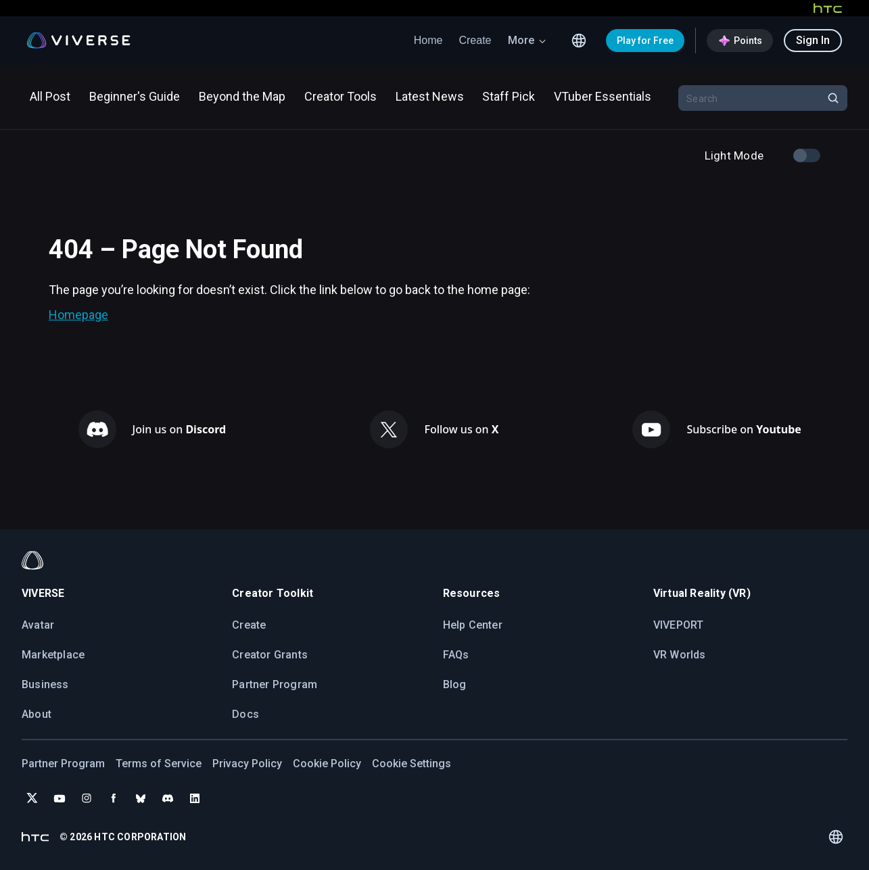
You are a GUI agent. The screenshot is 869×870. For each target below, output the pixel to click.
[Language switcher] (579, 40)
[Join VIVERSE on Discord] (168, 798)
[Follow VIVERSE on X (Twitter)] (32, 798)
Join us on (180, 429)
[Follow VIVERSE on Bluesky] (140, 798)
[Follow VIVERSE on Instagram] (86, 798)
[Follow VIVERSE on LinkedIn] (195, 798)
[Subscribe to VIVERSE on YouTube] (59, 798)
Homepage (78, 315)
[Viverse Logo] (79, 40)
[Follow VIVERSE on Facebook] (113, 798)
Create (475, 40)
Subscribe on (743, 429)
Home (428, 40)
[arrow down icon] (542, 41)
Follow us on (461, 429)
